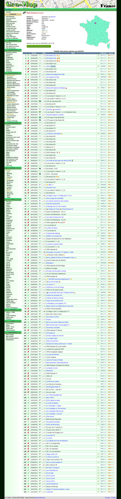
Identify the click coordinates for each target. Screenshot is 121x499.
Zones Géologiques (12, 307)
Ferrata (8, 142)
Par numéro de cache (12, 46)
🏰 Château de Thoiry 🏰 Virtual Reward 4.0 (59, 209)
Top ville (8, 162)
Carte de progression (13, 90)
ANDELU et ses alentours (54, 236)
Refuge (8, 286)
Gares (8, 242)
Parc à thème (10, 280)
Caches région (11, 99)
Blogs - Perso (10, 327)
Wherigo (8, 67)
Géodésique (9, 243)
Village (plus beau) (11, 299)
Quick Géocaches (11, 21)
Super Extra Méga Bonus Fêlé (55, 74)
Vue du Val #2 (50, 481)
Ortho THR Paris (11, 36)
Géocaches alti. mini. (12, 144)
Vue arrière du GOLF (52, 317)
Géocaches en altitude (12, 147)
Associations (10, 323)
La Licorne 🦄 (50, 284)
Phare (8, 282)
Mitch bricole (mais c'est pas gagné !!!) (57, 325)
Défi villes (9, 35)
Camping (9, 213)
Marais (8, 265)
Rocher (8, 287)
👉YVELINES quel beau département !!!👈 (59, 279)
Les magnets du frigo (52, 77)
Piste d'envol (50, 416)
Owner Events (11, 87)
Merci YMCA (50, 397)
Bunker (8, 211)
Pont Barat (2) (50, 333)
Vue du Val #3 (50, 476)
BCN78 (53, 17)
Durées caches (11, 105)
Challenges (9, 57)
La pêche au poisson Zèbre (54, 244)
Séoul (8, 195)
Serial (8, 155)
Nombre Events (11, 107)
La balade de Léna (52, 368)
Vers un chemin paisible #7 (54, 462)
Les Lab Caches (11, 18)
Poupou (48, 319)
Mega (7, 152)
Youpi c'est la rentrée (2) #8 (54, 300)
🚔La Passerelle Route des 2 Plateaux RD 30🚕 (60, 292)
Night (7, 154)
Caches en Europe (12, 121)
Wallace (8, 306)
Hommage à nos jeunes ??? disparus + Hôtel (59, 252)
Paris (8, 175)
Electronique (10, 139)
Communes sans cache (13, 137)
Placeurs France (11, 78)
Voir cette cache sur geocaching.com (39, 46)
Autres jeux (9, 328)
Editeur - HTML (10, 312)
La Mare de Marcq (51, 228)
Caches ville (10, 117)
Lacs (7, 257)
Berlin (8, 183)
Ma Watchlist (10, 339)
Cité (7, 233)
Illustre (8, 254)
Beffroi (8, 210)
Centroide (9, 222)
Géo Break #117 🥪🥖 (53, 55)
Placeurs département (13, 84)
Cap (7, 215)
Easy (7, 61)
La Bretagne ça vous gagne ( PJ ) (56, 303)
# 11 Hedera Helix (51, 338)
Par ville (8, 43)
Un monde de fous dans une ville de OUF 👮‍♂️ (59, 160)
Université (9, 294)
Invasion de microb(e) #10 (54, 295)
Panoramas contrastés (53, 327)
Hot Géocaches (10, 150)
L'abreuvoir (49, 492)
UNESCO (9, 292)
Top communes (11, 116)
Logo (7, 314)
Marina (8, 267)
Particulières (10, 66)
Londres (9, 187)
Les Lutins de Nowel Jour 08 (54, 217)
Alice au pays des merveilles (54, 198)
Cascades (9, 217)
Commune (9, 135)
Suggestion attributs (12, 157)
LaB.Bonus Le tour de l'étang (55, 287)
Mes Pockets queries (12, 338)
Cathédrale (9, 220)
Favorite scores (10, 26)
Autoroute (9, 208)
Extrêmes (9, 64)
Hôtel (7, 247)
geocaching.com (40, 497)
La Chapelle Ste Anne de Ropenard (57, 441)
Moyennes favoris (12, 100)
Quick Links (9, 317)
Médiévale (9, 269)
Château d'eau (10, 228)
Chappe (8, 223)
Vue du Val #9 (50, 478)
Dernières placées (11, 52)
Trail (7, 164)
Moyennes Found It (12, 112)
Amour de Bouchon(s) (53, 424)
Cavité (8, 218)
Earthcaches (10, 59)
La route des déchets (52, 354)
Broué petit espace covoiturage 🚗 (56, 88)
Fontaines (9, 240)
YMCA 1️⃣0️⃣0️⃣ (51, 66)
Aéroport (8, 201)
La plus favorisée (11, 28)
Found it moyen (11, 127)
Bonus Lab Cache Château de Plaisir (57, 322)
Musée (8, 275)
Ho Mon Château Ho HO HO (54, 335)
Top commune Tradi (12, 159)
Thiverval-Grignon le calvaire (55, 115)
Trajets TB (9, 25)
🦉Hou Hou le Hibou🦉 (53, 282)
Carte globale (11, 92)
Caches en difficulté (12, 38)
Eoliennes (9, 237)
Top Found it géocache (13, 31)
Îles (7, 250)
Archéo (8, 206)
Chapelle (8, 225)
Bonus (8, 55)
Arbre (8, 205)
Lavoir (8, 262)
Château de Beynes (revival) (54, 298)
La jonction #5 (50, 435)
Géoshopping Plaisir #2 (53, 387)
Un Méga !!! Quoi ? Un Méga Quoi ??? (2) (58, 195)
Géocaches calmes (11, 145)
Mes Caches (10, 336)
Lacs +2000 (9, 259)
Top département (11, 160)
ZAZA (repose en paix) (53, 400)
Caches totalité (11, 94)
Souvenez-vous (51, 187)
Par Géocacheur (11, 48)
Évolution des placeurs (13, 80)
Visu (7, 128)
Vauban (8, 296)
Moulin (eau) (10, 272)
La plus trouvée (10, 30)
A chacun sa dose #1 (52, 457)
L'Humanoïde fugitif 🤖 (53, 233)
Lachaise (9, 260)
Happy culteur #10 (51, 454)
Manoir (8, 264)
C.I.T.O (8, 133)
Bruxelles (9, 185)
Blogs (8, 325)
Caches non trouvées (12, 33)
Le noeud (49, 438)
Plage (8, 284)
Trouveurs (10, 77)
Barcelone (10, 182)
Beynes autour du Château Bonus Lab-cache (59, 306)
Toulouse (9, 177)
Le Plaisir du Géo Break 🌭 (54, 133)
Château (8, 227)
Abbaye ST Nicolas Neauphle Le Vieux (58, 489)
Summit (8, 291)
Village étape (10, 301)
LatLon (8, 125)
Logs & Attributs (11, 315)
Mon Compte (10, 334)
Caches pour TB (11, 132)
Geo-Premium (10, 16)
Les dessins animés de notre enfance (57, 201)
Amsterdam (10, 180)
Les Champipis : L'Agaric (53, 406)
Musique (8, 277)
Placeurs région (11, 82)
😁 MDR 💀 (50, 185)
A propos (107, 497)
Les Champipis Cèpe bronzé (54, 411)
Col (7, 235)
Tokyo (8, 197)
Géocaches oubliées (12, 149)
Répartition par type (13, 95)
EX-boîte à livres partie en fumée (56, 271)
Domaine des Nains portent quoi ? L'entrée (59, 344)
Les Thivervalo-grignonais (54, 395)
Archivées (9, 71)
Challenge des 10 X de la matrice (56, 206)
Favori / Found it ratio (12, 140)
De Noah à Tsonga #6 (52, 467)
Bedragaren (49, 263)
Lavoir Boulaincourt (52, 484)
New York (9, 192)
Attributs (8, 20)
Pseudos (8, 319)
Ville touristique (11, 302)
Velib (7, 297)
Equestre (9, 238)
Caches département (13, 104)
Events (8, 62)
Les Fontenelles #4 (52, 470)
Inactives (9, 69)
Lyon (8, 172)
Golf (7, 245)
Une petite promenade (53, 422)
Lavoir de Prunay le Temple (54, 360)
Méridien (8, 270)
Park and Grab (10, 23)
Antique (8, 203)
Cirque (8, 232)
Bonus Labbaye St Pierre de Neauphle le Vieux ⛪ (61, 257)
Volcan (8, 304)
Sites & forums (10, 330)
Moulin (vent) (10, 274)
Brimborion (49, 371)
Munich (9, 188)
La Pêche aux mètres (52, 381)
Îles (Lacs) (9, 252)
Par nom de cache (11, 44)
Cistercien (9, 230)
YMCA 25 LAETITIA (52, 341)
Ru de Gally (49, 473)
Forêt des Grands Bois (53, 203)
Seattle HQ (10, 194)
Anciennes (9, 54)
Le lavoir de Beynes (52, 403)
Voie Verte (9, 165)
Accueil (8, 12)
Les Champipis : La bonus (54, 414)
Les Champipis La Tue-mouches (56, 408)
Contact (113, 497)
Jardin (8, 255)
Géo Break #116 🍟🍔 (53, 58)
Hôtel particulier (11, 249)
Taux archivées (11, 110)
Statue (8, 289)
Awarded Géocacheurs (13, 85)
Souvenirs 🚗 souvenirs (53, 109)
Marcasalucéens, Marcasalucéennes (57, 362)
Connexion (9, 10)
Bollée (8, 130)
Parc (7, 279)
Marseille (9, 173)
